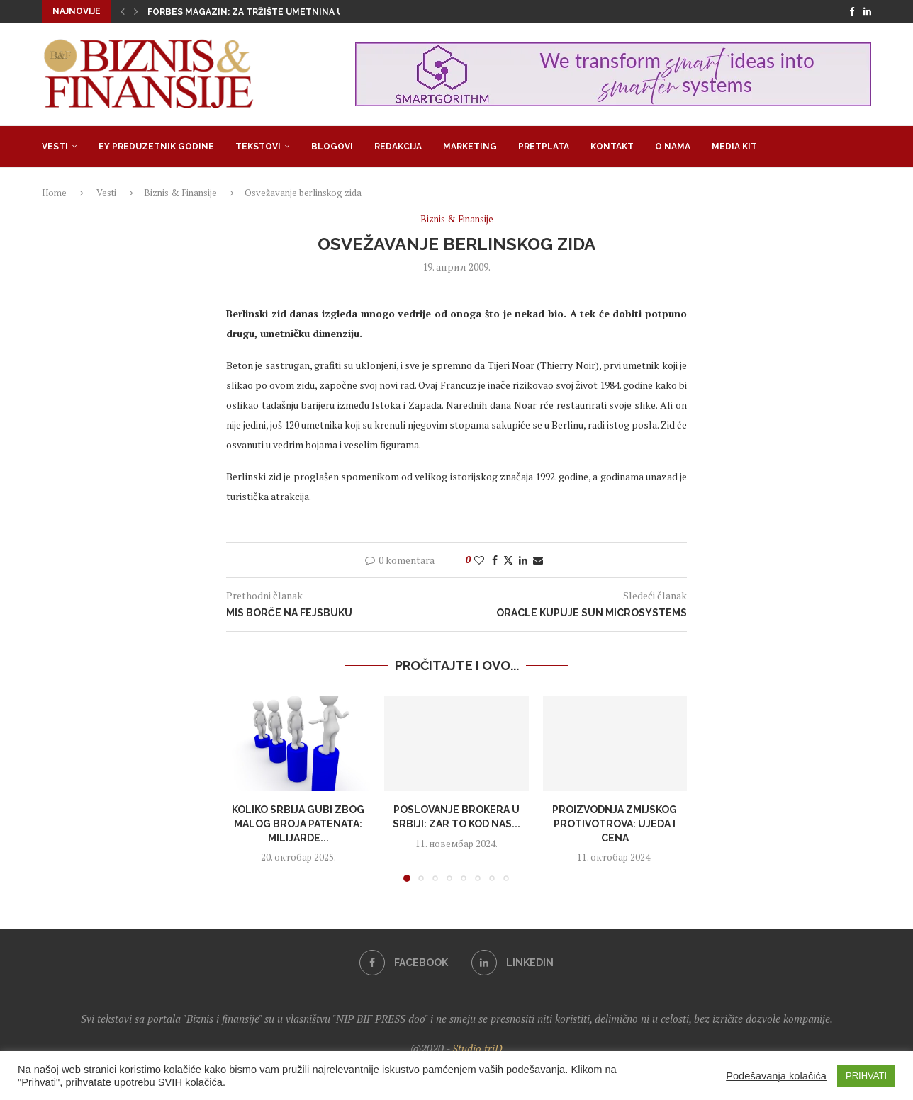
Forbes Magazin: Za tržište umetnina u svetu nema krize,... (293, 12)
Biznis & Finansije (180, 192)
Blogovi (332, 147)
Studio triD (477, 1048)
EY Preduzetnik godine (156, 147)
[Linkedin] (867, 11)
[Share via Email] (538, 560)
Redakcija (398, 147)
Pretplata (543, 147)
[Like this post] (479, 560)
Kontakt (612, 147)
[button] (122, 11)
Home (54, 192)
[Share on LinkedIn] (523, 560)
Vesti (55, 147)
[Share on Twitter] (508, 560)
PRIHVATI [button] (866, 1075)
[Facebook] (851, 11)
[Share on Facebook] (495, 560)
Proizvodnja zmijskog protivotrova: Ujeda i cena (614, 823)
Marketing (470, 147)
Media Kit (734, 147)
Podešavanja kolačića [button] (776, 1076)
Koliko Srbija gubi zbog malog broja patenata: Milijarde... (298, 823)
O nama (672, 147)
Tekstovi (258, 147)
